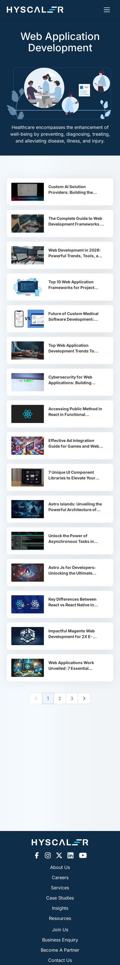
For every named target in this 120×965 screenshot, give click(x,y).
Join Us (60, 929)
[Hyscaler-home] (35, 9)
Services (60, 887)
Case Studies (60, 898)
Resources (60, 918)
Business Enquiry (60, 940)
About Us (60, 867)
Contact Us (60, 960)
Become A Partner (60, 950)
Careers (60, 877)
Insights (60, 908)
